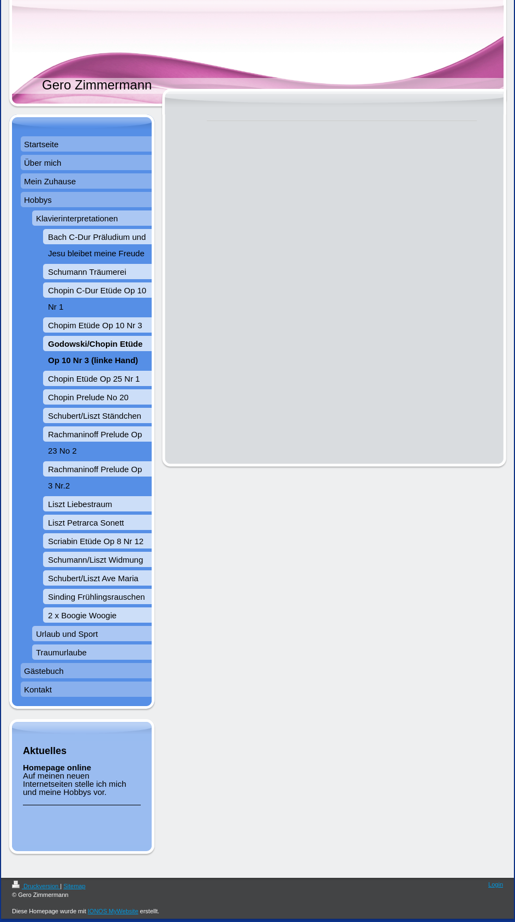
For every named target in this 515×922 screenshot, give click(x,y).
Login (495, 884)
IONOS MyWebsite (113, 911)
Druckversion (36, 886)
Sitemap (74, 886)
